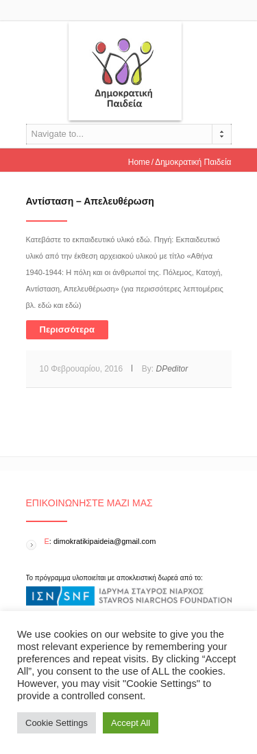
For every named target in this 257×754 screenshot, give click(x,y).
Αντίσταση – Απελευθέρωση (90, 201)
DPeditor (172, 369)
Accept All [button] (130, 723)
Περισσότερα (67, 329)
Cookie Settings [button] (56, 723)
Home (139, 162)
